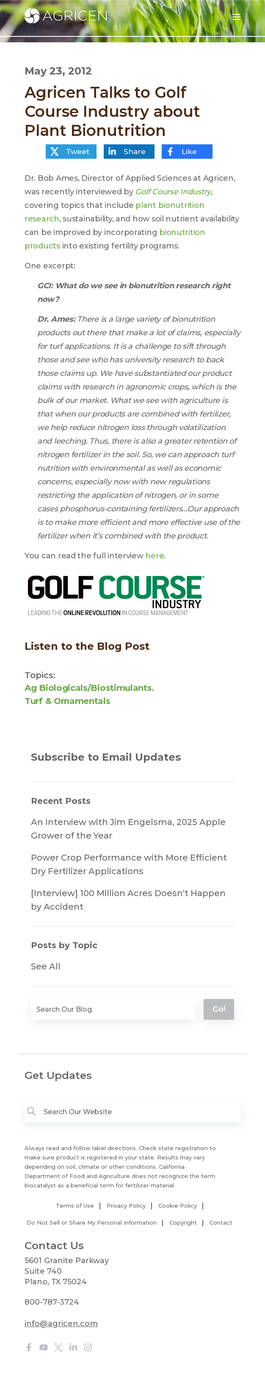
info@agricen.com (61, 1323)
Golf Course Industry (173, 191)
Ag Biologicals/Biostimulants (88, 688)
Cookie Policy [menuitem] (177, 1205)
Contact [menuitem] (221, 1222)
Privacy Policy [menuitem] (126, 1205)
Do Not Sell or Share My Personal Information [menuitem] (92, 1222)
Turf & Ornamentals (67, 701)
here (154, 555)
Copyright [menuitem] (183, 1222)
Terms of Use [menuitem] (75, 1205)
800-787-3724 (52, 1302)
